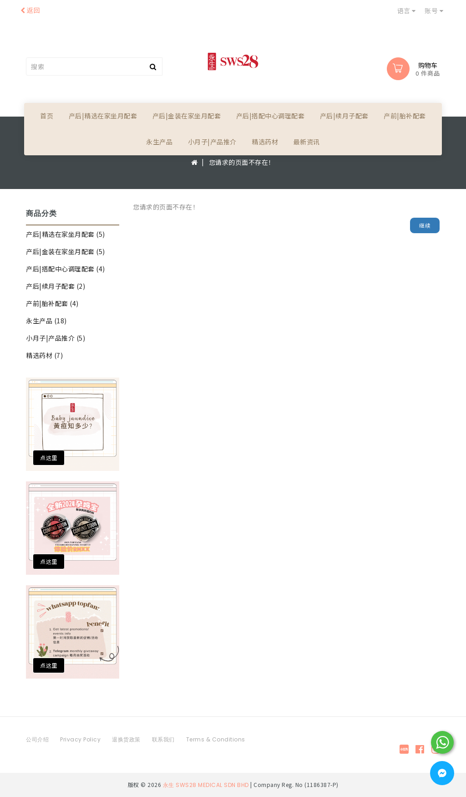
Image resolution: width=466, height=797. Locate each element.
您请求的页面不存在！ (242, 162)
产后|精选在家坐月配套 (103, 115)
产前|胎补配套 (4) (52, 303)
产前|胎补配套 (405, 115)
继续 (425, 225)
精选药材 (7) (44, 355)
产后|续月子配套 (344, 115)
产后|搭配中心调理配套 (270, 115)
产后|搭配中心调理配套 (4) (65, 268)
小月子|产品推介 (212, 141)
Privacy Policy (80, 739)
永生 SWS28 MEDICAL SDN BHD (206, 784)
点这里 (48, 457)
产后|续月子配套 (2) (55, 286)
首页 (46, 115)
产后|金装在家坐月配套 (186, 115)
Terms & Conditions (215, 739)
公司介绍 (37, 739)
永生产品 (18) (46, 320)
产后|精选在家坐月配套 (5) (65, 234)
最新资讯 (307, 141)
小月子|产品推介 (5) (55, 337)
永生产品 (159, 141)
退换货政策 (126, 739)
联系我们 (163, 739)
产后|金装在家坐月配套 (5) (65, 251)
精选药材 (265, 141)
